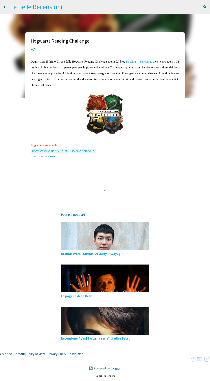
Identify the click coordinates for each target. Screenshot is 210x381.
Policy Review (36, 354)
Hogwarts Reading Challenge (49, 151)
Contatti (19, 354)
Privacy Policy (57, 354)
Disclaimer (76, 354)
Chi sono (6, 354)
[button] (33, 50)
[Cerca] (205, 7)
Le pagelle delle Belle (77, 296)
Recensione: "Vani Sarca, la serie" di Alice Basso (95, 338)
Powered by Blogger (105, 368)
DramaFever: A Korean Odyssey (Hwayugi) (92, 254)
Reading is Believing (138, 61)
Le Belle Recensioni (36, 7)
